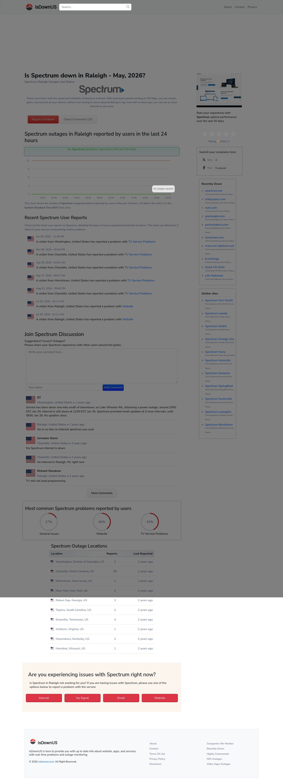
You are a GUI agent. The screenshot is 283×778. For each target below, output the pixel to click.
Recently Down (215, 748)
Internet (44, 698)
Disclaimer (155, 764)
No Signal (82, 698)
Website (159, 698)
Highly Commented (218, 754)
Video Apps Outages (218, 764)
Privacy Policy (157, 759)
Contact (153, 748)
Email (121, 698)
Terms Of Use (157, 754)
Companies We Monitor (220, 743)
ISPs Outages (214, 759)
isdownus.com (46, 761)
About (152, 743)
